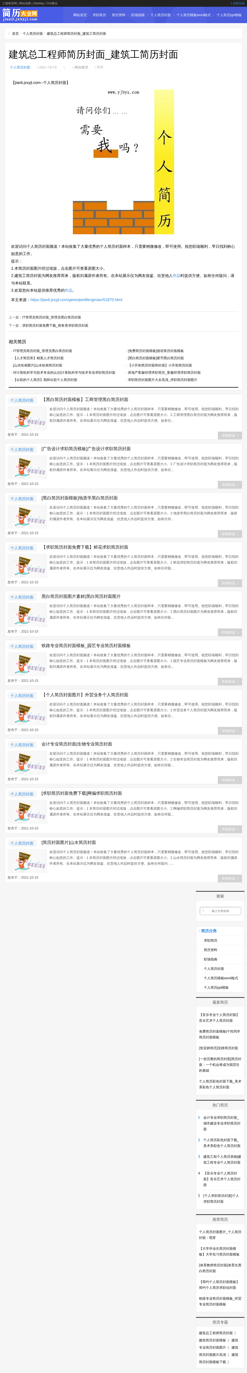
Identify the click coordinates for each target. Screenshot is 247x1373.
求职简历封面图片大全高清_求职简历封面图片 (162, 380)
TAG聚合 (52, 3)
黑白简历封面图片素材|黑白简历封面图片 (81, 596)
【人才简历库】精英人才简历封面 (38, 358)
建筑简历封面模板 (212, 1340)
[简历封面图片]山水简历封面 (68, 842)
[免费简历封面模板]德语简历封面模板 (156, 351)
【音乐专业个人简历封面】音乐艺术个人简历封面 (221, 1179)
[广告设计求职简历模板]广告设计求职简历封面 (86, 448)
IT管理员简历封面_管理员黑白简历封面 (51, 317)
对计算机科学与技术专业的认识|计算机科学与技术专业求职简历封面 (64, 372)
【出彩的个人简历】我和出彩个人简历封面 (45, 380)
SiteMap (38, 3)
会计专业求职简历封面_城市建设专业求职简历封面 (221, 1123)
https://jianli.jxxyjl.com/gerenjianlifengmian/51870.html (76, 300)
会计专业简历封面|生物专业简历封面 (76, 744)
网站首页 (80, 15)
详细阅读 (229, 435)
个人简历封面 (161, 15)
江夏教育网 (9, 3)
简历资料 (118, 15)
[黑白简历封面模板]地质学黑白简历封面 (79, 498)
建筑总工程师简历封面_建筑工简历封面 (76, 33)
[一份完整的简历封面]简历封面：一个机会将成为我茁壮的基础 (220, 1064)
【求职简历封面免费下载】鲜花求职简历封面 (84, 547)
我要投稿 (237, 3)
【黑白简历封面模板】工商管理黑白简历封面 (84, 399)
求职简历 (99, 15)
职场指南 (138, 15)
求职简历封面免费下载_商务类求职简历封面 (55, 325)
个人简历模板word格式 (194, 15)
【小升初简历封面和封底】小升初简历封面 (160, 365)
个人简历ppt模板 (229, 15)
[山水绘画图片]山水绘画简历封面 (37, 365)
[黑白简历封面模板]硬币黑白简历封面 (156, 358)
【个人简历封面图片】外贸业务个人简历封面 (84, 694)
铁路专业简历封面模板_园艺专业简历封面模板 (86, 645)
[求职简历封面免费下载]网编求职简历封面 (81, 793)
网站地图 (25, 3)
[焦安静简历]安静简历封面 (218, 1048)
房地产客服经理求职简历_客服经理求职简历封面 (164, 372)
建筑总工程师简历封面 (216, 1333)
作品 (176, 276)
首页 (15, 33)
